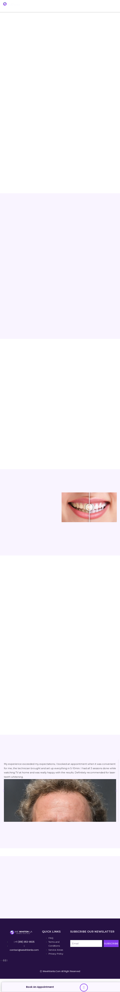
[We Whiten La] (12, 3)
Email (73, 938)
